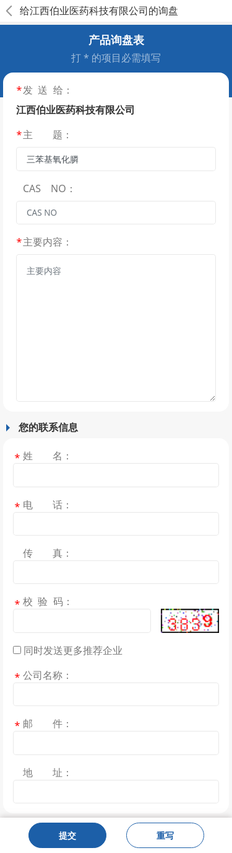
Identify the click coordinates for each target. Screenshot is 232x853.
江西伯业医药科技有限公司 (89, 10)
